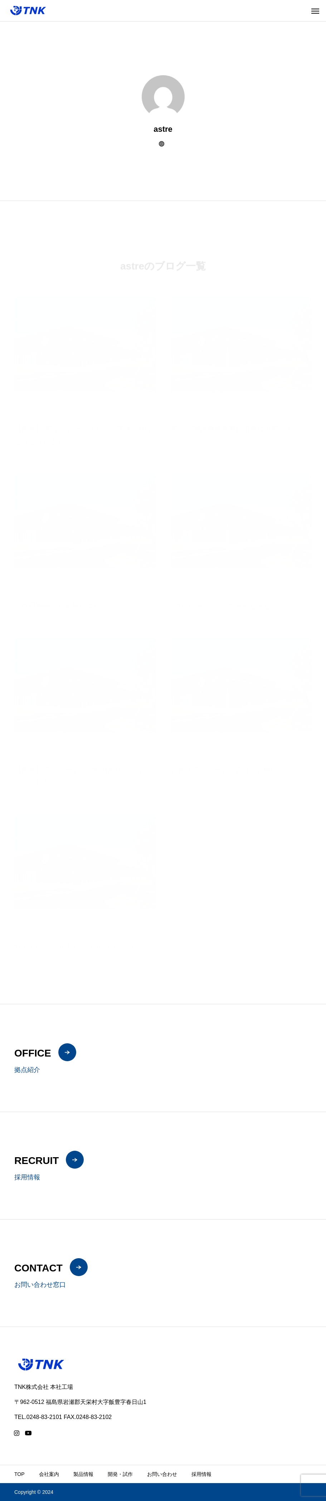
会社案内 (49, 1474)
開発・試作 (120, 1474)
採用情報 (201, 1474)
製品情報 (83, 1474)
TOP (19, 1474)
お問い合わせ (162, 1474)
